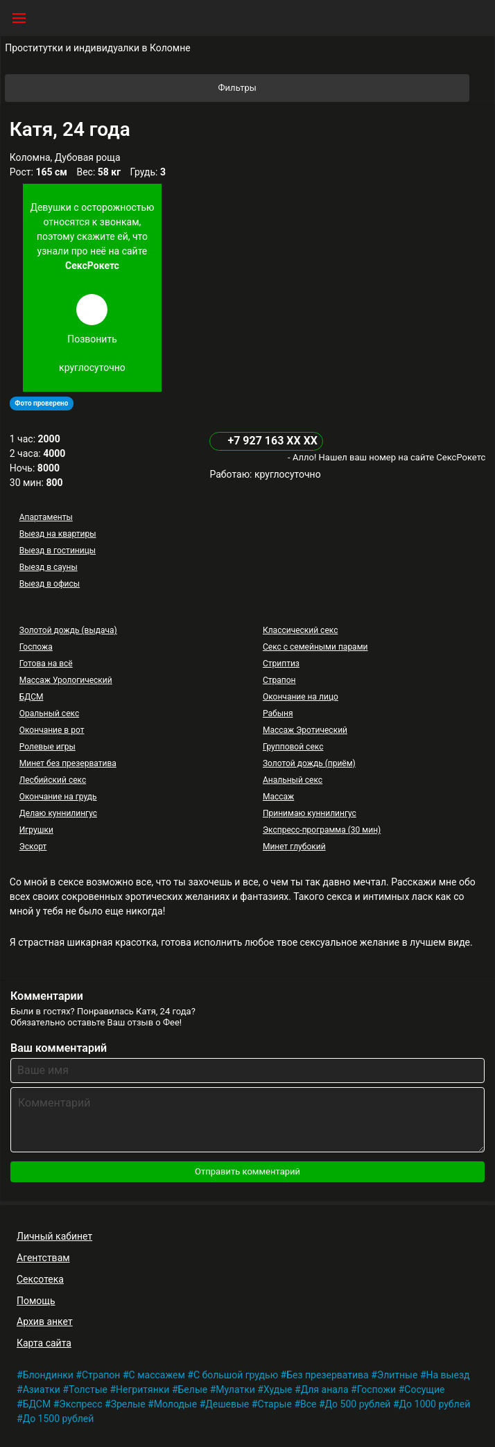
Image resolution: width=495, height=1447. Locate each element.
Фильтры (343, 88)
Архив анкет (45, 1321)
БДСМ (31, 697)
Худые (278, 1389)
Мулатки (235, 1389)
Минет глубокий (294, 846)
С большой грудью (235, 1374)
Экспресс (80, 1404)
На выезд (448, 1374)
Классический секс (300, 630)
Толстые (88, 1389)
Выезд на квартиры (57, 534)
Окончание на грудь (58, 797)
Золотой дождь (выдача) (68, 630)
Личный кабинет (54, 1236)
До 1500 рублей (58, 1418)
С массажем (157, 1374)
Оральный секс (49, 713)
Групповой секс (293, 747)
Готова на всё (46, 663)
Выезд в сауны (48, 567)
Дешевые (227, 1404)
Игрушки (36, 830)
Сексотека (40, 1279)
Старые (274, 1404)
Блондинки (48, 1374)
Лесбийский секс (52, 780)
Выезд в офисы (49, 584)
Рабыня (278, 713)
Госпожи (377, 1389)
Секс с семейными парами (315, 647)
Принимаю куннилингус (309, 813)
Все (308, 1404)
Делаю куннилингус (58, 813)
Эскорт (33, 846)
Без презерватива (327, 1374)
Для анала (325, 1389)
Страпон (279, 680)
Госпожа (36, 647)
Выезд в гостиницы (57, 550)
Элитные (397, 1374)
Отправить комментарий (247, 1171)
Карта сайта (44, 1343)
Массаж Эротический (305, 730)
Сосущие (424, 1389)
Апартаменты (46, 517)
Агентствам (43, 1257)
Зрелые (128, 1404)
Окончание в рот (52, 730)
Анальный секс (292, 780)
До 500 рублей (358, 1404)
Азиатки (41, 1389)
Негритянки (142, 1389)
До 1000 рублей (435, 1404)
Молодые (175, 1404)
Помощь (36, 1300)
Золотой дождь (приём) (309, 763)
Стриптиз (281, 663)
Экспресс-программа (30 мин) (322, 830)
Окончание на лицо (300, 697)
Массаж (278, 797)
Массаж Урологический (65, 680)
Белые (193, 1389)
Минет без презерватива (67, 763)
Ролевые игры (47, 747)
